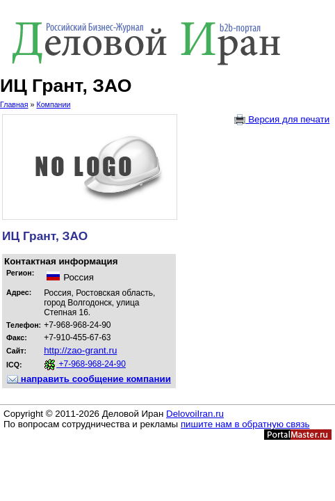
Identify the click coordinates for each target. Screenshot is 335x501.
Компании (53, 104)
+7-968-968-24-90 (85, 364)
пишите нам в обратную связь (245, 424)
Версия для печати (281, 119)
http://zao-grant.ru (80, 350)
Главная (14, 104)
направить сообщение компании (89, 379)
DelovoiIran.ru (195, 413)
